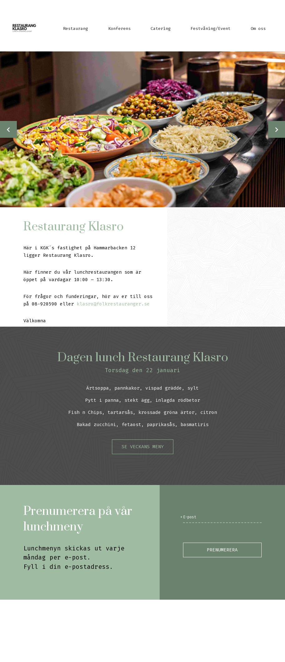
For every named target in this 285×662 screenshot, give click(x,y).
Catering (161, 28)
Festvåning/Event (210, 28)
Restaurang (75, 28)
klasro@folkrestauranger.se (113, 304)
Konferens (119, 28)
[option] (142, 129)
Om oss (258, 28)
